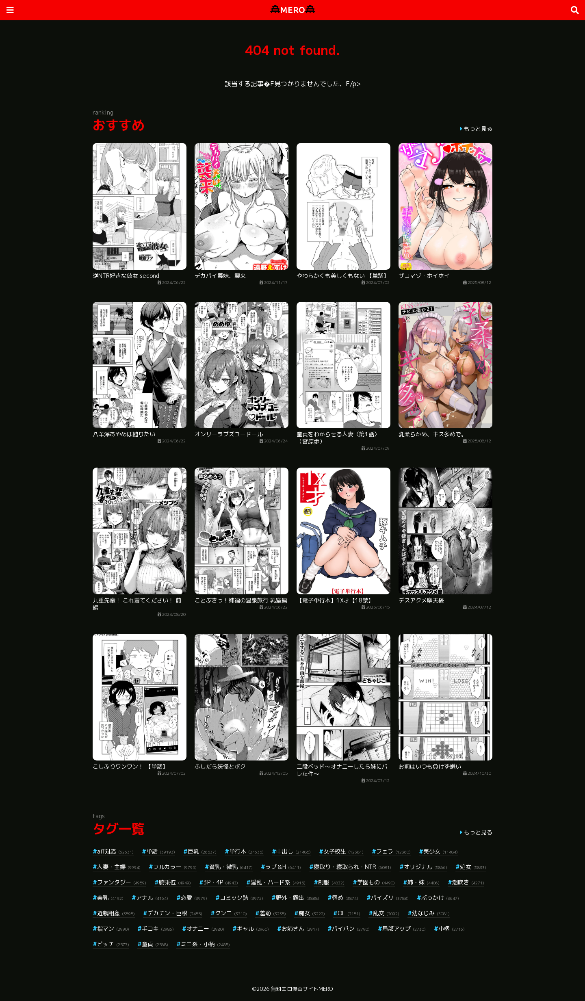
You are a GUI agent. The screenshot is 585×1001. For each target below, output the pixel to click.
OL (349, 913)
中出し (293, 851)
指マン (113, 928)
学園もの (376, 882)
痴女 (312, 913)
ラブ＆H (283, 867)
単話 (160, 851)
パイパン (351, 928)
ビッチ (113, 944)
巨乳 (202, 851)
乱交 (386, 913)
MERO (292, 10)
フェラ (393, 851)
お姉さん (300, 928)
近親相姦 (116, 913)
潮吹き (468, 882)
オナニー (205, 928)
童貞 (155, 944)
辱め (345, 897)
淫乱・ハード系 (278, 882)
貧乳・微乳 (231, 867)
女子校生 (343, 851)
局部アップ (404, 928)
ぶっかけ (440, 897)
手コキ (158, 928)
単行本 (246, 851)
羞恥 (273, 913)
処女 (473, 867)
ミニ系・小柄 (205, 944)
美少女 (440, 851)
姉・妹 (423, 882)
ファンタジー (121, 882)
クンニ (231, 913)
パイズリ (390, 897)
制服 (331, 882)
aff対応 (115, 851)
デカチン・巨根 (174, 913)
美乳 (110, 897)
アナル (152, 897)
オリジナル (425, 867)
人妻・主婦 (119, 867)
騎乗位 (175, 882)
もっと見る (478, 128)
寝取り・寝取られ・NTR (352, 867)
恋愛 (194, 897)
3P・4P (221, 882)
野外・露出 (297, 897)
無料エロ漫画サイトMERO (302, 988)
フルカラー (175, 867)
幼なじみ (431, 913)
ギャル (253, 928)
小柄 (451, 928)
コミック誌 (241, 897)
